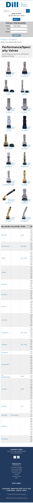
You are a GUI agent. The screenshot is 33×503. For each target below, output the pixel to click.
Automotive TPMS (16, 469)
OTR (16, 478)
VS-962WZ (24, 221)
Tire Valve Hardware (16, 467)
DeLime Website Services (20, 498)
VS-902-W (8, 166)
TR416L (24, 94)
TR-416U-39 (24, 76)
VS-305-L (8, 112)
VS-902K (24, 185)
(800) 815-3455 (22, 451)
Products (4, 40)
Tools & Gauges (16, 472)
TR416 (8, 94)
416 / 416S (24, 258)
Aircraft (17, 474)
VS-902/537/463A (8, 185)
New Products (16, 465)
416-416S (23, 246)
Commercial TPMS (16, 471)
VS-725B (24, 130)
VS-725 (8, 130)
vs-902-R (24, 148)
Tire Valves (12, 40)
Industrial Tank (16, 476)
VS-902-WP (24, 166)
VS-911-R (9, 203)
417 (22, 406)
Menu (16, 19)
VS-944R (24, 203)
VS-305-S (24, 112)
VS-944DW (14, 415)
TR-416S (8, 76)
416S (22, 235)
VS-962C (9, 221)
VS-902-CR (8, 148)
